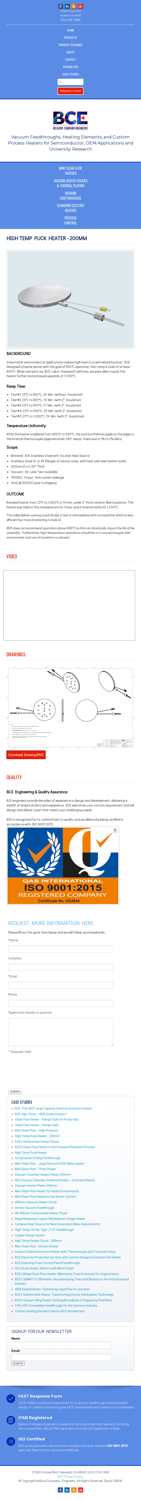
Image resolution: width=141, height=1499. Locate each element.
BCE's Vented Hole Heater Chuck (37, 1141)
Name (15, 1338)
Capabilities (70, 66)
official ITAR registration (59, 1428)
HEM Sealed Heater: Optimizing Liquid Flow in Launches (52, 1289)
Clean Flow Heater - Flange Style (37, 1125)
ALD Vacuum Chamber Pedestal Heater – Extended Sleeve (55, 1180)
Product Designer (70, 44)
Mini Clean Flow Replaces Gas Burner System (45, 1196)
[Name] (60, 949)
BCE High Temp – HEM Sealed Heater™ (41, 1114)
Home (70, 30)
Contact (70, 59)
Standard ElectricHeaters (70, 208)
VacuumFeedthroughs (70, 196)
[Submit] (15, 1091)
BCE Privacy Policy (70, 1476)
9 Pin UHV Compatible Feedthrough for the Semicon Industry (56, 1305)
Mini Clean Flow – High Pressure (36, 1130)
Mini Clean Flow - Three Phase (35, 1169)
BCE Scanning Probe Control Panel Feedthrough (47, 1263)
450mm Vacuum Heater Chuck (36, 1202)
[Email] (60, 985)
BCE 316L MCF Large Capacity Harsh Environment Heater (53, 1108)
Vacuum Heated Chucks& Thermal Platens (70, 183)
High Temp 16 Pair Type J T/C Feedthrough (44, 1229)
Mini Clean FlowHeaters (70, 171)
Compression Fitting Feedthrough (37, 1158)
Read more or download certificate (55, 1450)
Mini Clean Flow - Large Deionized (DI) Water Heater (50, 1163)
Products (70, 37)
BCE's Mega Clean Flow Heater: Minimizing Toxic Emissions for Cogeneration (67, 1274)
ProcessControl (70, 220)
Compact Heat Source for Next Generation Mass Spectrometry (57, 1224)
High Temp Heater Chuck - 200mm (38, 1240)
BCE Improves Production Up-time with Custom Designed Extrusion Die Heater (68, 1257)
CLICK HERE (26, 1403)
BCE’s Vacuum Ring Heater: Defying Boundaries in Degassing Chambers (63, 1300)
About (70, 52)
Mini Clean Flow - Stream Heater (37, 1246)
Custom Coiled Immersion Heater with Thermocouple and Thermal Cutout (65, 1251)
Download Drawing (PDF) (26, 755)
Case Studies (70, 74)
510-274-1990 (70, 20)
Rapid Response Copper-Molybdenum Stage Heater (50, 1218)
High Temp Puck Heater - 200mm (37, 1136)
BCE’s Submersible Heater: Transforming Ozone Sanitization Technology (64, 1294)
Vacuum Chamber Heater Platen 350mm (43, 1174)
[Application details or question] (60, 1032)
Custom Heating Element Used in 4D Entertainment (50, 1311)
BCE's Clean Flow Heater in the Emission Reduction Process (55, 1147)
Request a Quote (70, 90)
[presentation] (24, 1071)
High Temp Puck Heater (31, 1152)
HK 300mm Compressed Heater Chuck (41, 1213)
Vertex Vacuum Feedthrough (34, 1207)
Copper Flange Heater (30, 1235)
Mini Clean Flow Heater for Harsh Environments (47, 1191)
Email (15, 1351)
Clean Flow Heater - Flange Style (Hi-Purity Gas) (47, 1119)
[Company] (60, 967)
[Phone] (60, 1003)
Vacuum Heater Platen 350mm (36, 1185)
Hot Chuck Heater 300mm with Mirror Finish (44, 1268)
